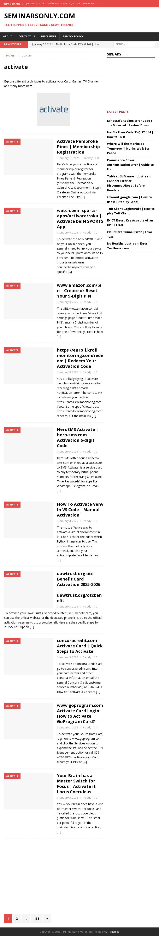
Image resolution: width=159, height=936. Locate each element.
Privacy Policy (73, 36)
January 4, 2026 (68, 521)
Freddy (88, 158)
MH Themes (112, 932)
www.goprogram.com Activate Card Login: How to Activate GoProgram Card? (80, 713)
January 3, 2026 (68, 606)
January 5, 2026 (68, 451)
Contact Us (26, 36)
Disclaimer (48, 36)
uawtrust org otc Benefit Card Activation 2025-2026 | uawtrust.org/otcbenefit (79, 587)
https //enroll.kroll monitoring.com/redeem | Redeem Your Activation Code (80, 358)
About (7, 36)
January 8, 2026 (68, 372)
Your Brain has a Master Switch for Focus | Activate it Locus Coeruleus (76, 784)
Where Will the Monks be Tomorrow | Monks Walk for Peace (128, 148)
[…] (83, 197)
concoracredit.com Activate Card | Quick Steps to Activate (80, 646)
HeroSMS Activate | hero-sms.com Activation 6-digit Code (77, 437)
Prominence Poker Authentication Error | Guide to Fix (130, 164)
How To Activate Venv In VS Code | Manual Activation (80, 509)
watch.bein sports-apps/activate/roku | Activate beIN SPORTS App (80, 218)
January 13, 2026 (69, 158)
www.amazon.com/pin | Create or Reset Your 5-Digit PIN (79, 290)
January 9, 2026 (68, 232)
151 (36, 918)
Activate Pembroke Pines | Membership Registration (78, 146)
